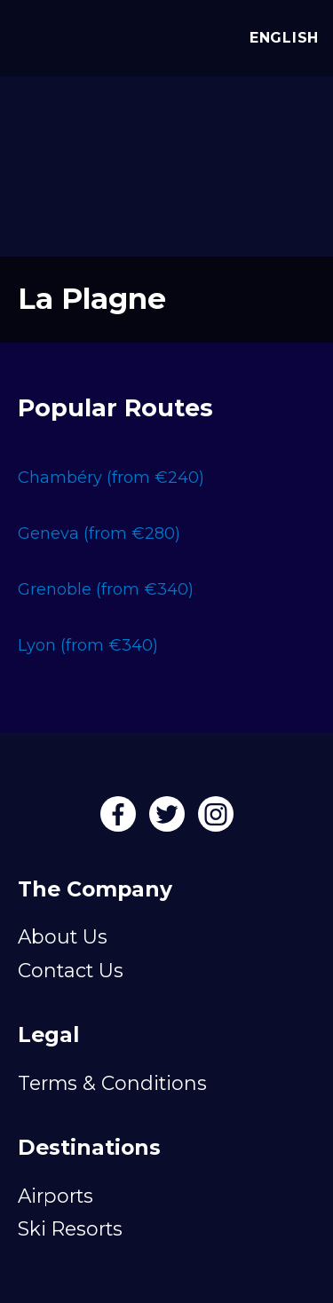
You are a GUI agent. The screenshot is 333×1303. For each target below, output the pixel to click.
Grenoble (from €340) (106, 589)
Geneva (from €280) (99, 533)
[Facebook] (120, 820)
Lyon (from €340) (88, 645)
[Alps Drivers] (35, 33)
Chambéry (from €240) (111, 477)
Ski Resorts (70, 1228)
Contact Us (70, 970)
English (280, 37)
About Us (62, 936)
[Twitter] (169, 820)
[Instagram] (216, 820)
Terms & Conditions (112, 1082)
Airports (55, 1195)
